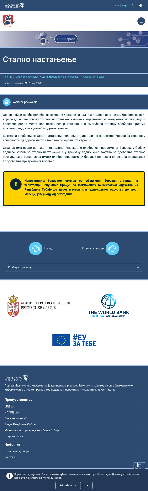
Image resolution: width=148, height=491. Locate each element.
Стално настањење (93, 76)
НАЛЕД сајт (12, 412)
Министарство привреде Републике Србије (32, 430)
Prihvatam (68, 485)
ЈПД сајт (10, 406)
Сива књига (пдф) (16, 418)
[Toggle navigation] (141, 21)
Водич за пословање (27, 76)
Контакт (10, 457)
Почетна (7, 76)
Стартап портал (14, 436)
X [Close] (87, 485)
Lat (117, 5)
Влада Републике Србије (20, 424)
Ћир (124, 5)
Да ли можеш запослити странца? (61, 76)
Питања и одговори (17, 451)
